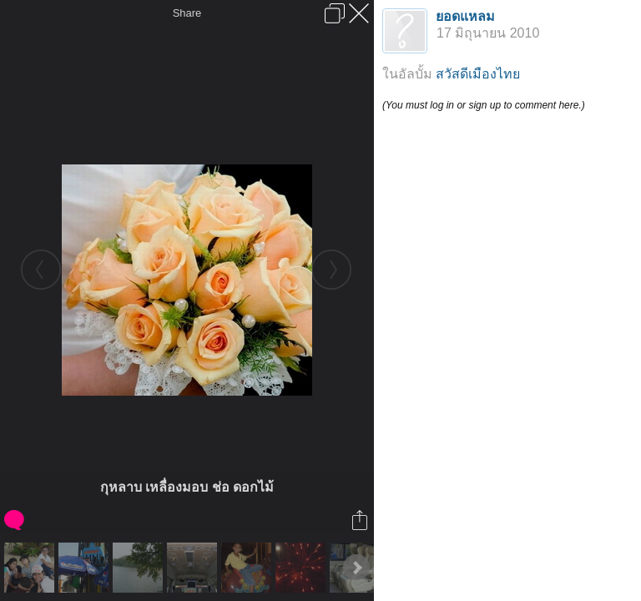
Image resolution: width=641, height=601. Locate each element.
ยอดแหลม (465, 16)
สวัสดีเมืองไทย (478, 74)
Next (356, 567)
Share (187, 13)
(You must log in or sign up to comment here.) (483, 105)
